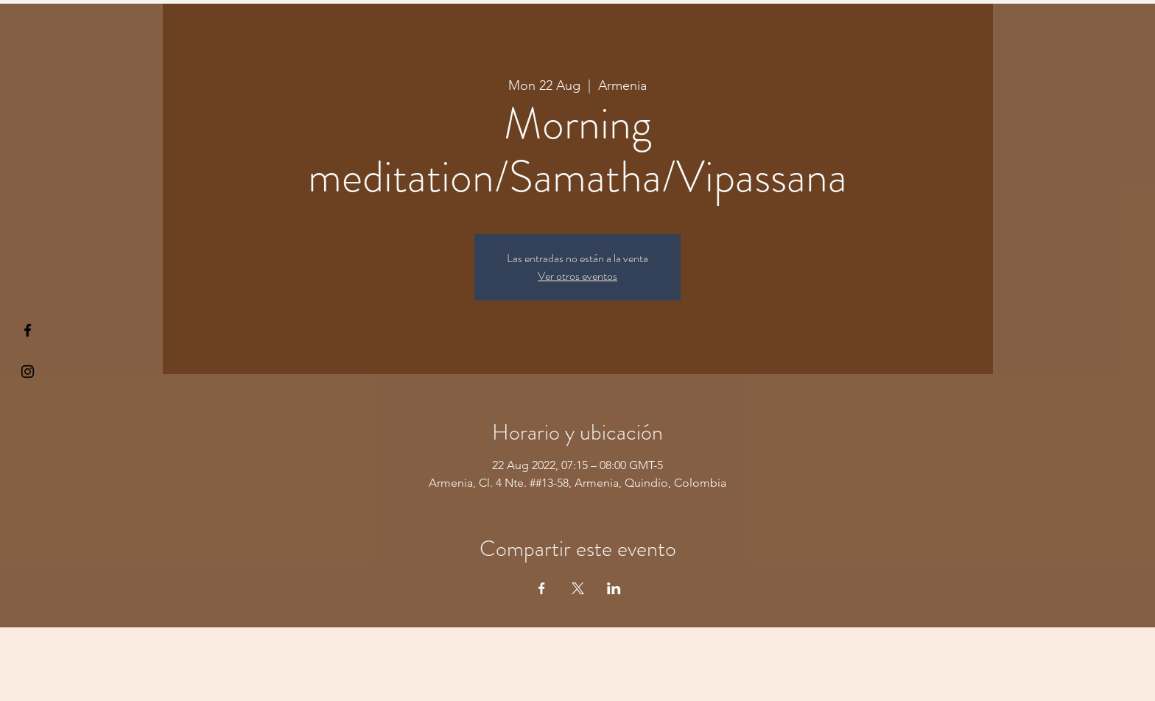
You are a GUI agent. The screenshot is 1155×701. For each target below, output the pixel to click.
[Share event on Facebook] (542, 588)
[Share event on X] (578, 588)
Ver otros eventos (577, 275)
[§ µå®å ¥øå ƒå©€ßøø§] (27, 330)
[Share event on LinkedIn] (614, 588)
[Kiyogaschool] (27, 371)
